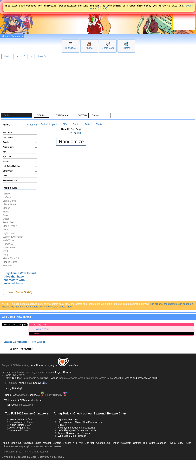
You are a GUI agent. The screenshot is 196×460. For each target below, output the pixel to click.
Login (58, 372)
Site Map (90, 443)
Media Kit (16, 443)
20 (71, 133)
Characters (108, 48)
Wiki (81, 443)
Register (68, 372)
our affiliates (36, 365)
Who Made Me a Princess (72, 435)
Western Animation (13, 236)
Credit (76, 124)
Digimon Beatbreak (68, 419)
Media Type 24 (11, 258)
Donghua (8, 244)
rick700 (11, 404)
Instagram (125, 443)
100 (79, 133)
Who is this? (42, 329)
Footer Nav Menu (15, 375)
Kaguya (37, 383)
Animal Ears (42, 56)
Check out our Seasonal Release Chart (99, 413)
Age (20, 152)
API (75, 443)
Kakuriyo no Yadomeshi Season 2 (76, 427)
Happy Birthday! (13, 388)
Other (6, 218)
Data (87, 124)
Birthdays (70, 48)
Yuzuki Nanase (17, 422)
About (6, 443)
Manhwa (7, 265)
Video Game (9, 200)
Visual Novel (9, 204)
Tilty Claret (37, 341)
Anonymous (40, 324)
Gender (20, 142)
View (37, 333)
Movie (6, 211)
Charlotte (33, 395)
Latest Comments (15, 341)
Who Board (8, 317)
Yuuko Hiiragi (16, 425)
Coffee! (137, 443)
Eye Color (20, 156)
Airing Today (62, 413)
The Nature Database (154, 443)
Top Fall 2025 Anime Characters (26, 413)
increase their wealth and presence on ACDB (133, 378)
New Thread (24, 317)
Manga (6, 208)
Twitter (115, 443)
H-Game (7, 197)
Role (20, 176)
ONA (5, 229)
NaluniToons (12, 395)
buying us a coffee (62, 365)
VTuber (7, 251)
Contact (57, 443)
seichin (23, 383)
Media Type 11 (11, 226)
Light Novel (9, 233)
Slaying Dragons (49, 378)
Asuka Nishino (17, 419)
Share (38, 443)
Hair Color (20, 132)
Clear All (32, 124)
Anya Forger (16, 427)
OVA (5, 215)
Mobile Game (10, 262)
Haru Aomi (15, 430)
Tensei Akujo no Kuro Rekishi (74, 433)
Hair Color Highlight (20, 166)
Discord (67, 443)
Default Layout (49, 124)
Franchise (8, 222)
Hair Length (20, 137)
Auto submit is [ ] (20, 292)
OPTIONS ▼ (62, 115)
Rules (188, 443)
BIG (65, 124)
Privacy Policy (175, 443)
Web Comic (9, 247)
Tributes (16, 378)
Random (7, 56)
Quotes (126, 48)
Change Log (103, 443)
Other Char (20, 171)
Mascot (47, 443)
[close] (102, 9)
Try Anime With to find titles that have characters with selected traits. (20, 278)
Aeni (5, 254)
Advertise (28, 443)
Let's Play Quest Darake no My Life (77, 430)
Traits (99, 124)
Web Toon (8, 240)
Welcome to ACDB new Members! (23, 400)
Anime (89, 48)
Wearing (20, 161)
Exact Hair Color (20, 180)
